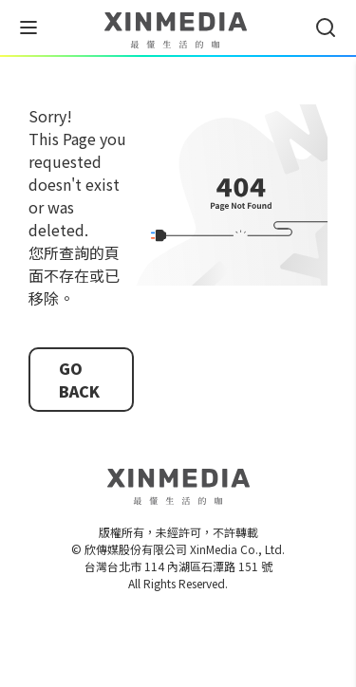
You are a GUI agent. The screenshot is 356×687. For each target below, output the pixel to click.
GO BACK (79, 379)
